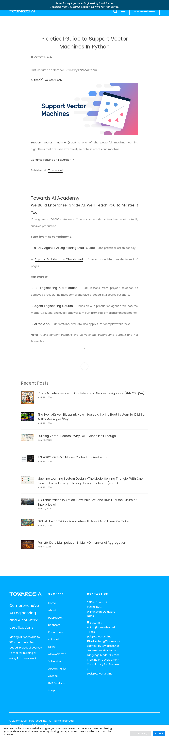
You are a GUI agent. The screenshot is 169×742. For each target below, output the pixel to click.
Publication (55, 618)
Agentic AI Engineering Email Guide (92, 3)
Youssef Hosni (53, 80)
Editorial (53, 639)
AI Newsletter (57, 654)
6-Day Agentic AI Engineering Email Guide (64, 248)
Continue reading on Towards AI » (52, 160)
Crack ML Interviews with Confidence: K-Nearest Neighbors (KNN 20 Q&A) (90, 393)
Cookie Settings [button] (140, 733)
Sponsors (54, 625)
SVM (72, 142)
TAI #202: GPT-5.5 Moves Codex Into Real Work (72, 457)
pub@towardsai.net (100, 636)
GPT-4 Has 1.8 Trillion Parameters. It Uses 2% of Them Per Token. (84, 521)
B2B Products (56, 683)
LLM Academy (144, 11)
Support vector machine (48, 142)
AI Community (57, 669)
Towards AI (55, 170)
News (51, 647)
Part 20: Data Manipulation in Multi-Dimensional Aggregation (81, 542)
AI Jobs (53, 676)
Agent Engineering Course (53, 306)
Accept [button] (159, 733)
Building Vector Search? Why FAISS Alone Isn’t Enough (76, 436)
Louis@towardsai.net (100, 673)
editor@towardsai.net (101, 627)
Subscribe (54, 661)
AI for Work (42, 324)
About (52, 610)
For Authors (55, 632)
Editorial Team (87, 70)
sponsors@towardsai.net (103, 646)
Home (52, 603)
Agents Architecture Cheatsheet (59, 259)
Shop (51, 690)
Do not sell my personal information (25, 738)
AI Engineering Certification (56, 288)
